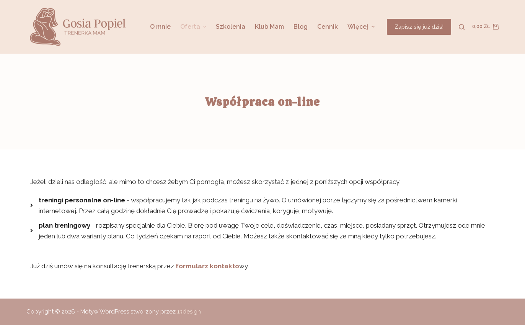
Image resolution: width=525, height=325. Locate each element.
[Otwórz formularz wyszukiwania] (462, 27)
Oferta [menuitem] (194, 26)
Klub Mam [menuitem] (269, 26)
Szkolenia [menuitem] (230, 26)
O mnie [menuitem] (160, 26)
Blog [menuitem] (300, 26)
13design (189, 311)
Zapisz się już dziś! (419, 26)
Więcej (361, 26)
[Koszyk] (485, 27)
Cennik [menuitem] (327, 26)
